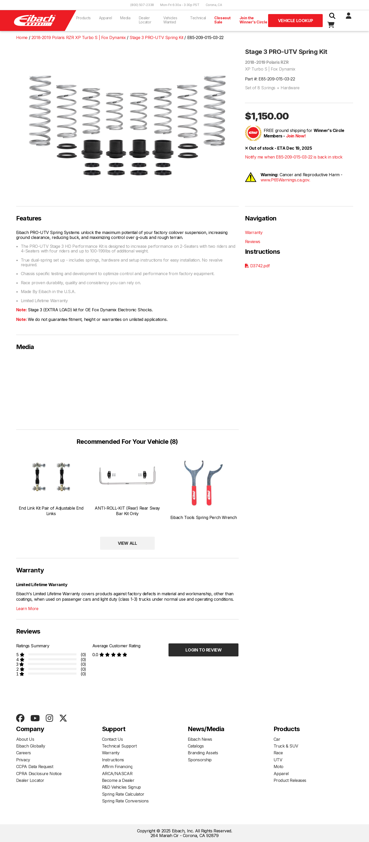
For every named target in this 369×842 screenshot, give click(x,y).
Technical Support (119, 746)
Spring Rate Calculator (123, 794)
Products (83, 18)
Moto (278, 766)
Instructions (113, 759)
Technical (198, 18)
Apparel (105, 18)
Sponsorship (200, 759)
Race (278, 752)
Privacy (23, 759)
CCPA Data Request (34, 766)
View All (127, 543)
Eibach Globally (30, 746)
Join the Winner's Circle (253, 20)
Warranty (254, 232)
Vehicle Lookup (295, 20)
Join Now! (296, 135)
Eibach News (200, 739)
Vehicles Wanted (170, 20)
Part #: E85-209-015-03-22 (270, 79)
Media (125, 18)
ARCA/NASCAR (117, 773)
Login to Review (203, 650)
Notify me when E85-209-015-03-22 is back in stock (293, 157)
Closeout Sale (222, 20)
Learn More (27, 608)
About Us (25, 739)
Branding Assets (203, 752)
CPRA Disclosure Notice (39, 773)
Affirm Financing (117, 766)
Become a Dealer (118, 780)
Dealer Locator (145, 20)
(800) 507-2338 (142, 5)
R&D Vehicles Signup (121, 787)
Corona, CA (214, 5)
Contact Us (112, 739)
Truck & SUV (286, 746)
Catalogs (196, 746)
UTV (278, 759)
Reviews (252, 241)
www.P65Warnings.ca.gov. (285, 179)
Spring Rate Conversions (125, 801)
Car (277, 739)
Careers (23, 752)
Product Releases (290, 780)
